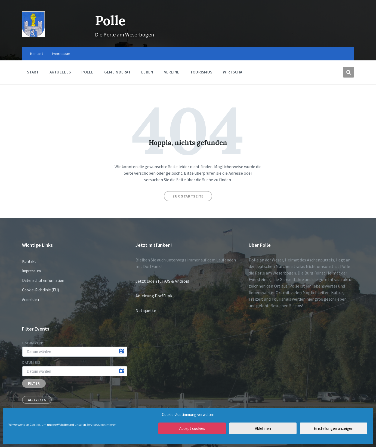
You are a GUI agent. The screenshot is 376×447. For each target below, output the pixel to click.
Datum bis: (32, 362)
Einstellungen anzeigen (333, 428)
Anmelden (30, 299)
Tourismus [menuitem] (201, 72)
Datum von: (32, 342)
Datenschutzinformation (43, 280)
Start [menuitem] (33, 72)
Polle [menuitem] (87, 72)
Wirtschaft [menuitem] (235, 72)
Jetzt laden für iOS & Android (162, 281)
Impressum (31, 270)
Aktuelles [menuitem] (60, 72)
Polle (110, 20)
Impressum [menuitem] (61, 53)
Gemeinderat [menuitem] (117, 72)
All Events (37, 400)
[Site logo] (33, 35)
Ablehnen (263, 428)
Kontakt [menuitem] (36, 53)
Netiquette (145, 310)
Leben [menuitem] (147, 72)
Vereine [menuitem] (172, 72)
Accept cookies (192, 428)
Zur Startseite (188, 196)
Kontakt (29, 261)
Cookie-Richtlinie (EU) (40, 289)
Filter (34, 383)
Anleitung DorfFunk (153, 295)
